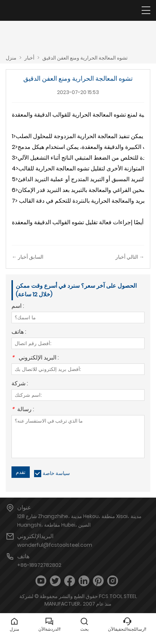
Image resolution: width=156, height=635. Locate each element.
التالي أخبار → (129, 256)
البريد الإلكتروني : (35, 358)
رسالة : (22, 409)
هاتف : (18, 332)
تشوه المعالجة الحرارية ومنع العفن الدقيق (85, 57)
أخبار (29, 57)
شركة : (19, 384)
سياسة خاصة (56, 473)
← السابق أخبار (27, 256)
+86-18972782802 (39, 565)
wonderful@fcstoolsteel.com (54, 545)
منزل (11, 57)
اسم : (17, 306)
